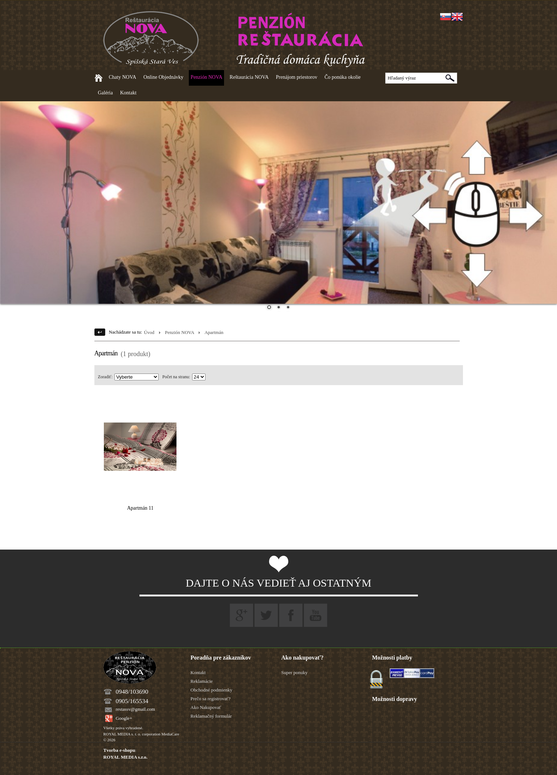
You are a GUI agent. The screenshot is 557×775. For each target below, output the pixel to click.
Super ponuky (294, 672)
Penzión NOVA (206, 77)
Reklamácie (202, 681)
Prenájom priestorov (296, 77)
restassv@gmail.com (135, 709)
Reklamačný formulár (211, 716)
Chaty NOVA (123, 77)
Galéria (105, 92)
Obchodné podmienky (211, 690)
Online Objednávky (163, 77)
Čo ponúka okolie (343, 77)
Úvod (149, 332)
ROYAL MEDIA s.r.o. (125, 757)
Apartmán (213, 332)
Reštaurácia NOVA (248, 77)
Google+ (124, 718)
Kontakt (128, 92)
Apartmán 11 (140, 508)
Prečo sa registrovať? (211, 698)
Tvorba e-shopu (119, 750)
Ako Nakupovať (206, 707)
